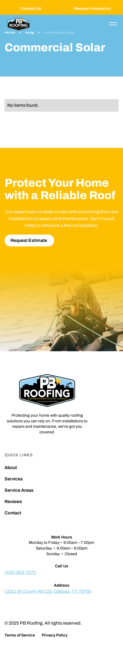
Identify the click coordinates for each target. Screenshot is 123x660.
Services (14, 479)
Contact (13, 513)
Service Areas (19, 490)
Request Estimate (28, 240)
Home (10, 32)
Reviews (13, 501)
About (11, 467)
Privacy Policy (54, 635)
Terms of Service (20, 635)
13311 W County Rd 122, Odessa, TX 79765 (48, 591)
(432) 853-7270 (20, 572)
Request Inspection (92, 8)
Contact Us (30, 8)
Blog (29, 32)
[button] (112, 23)
